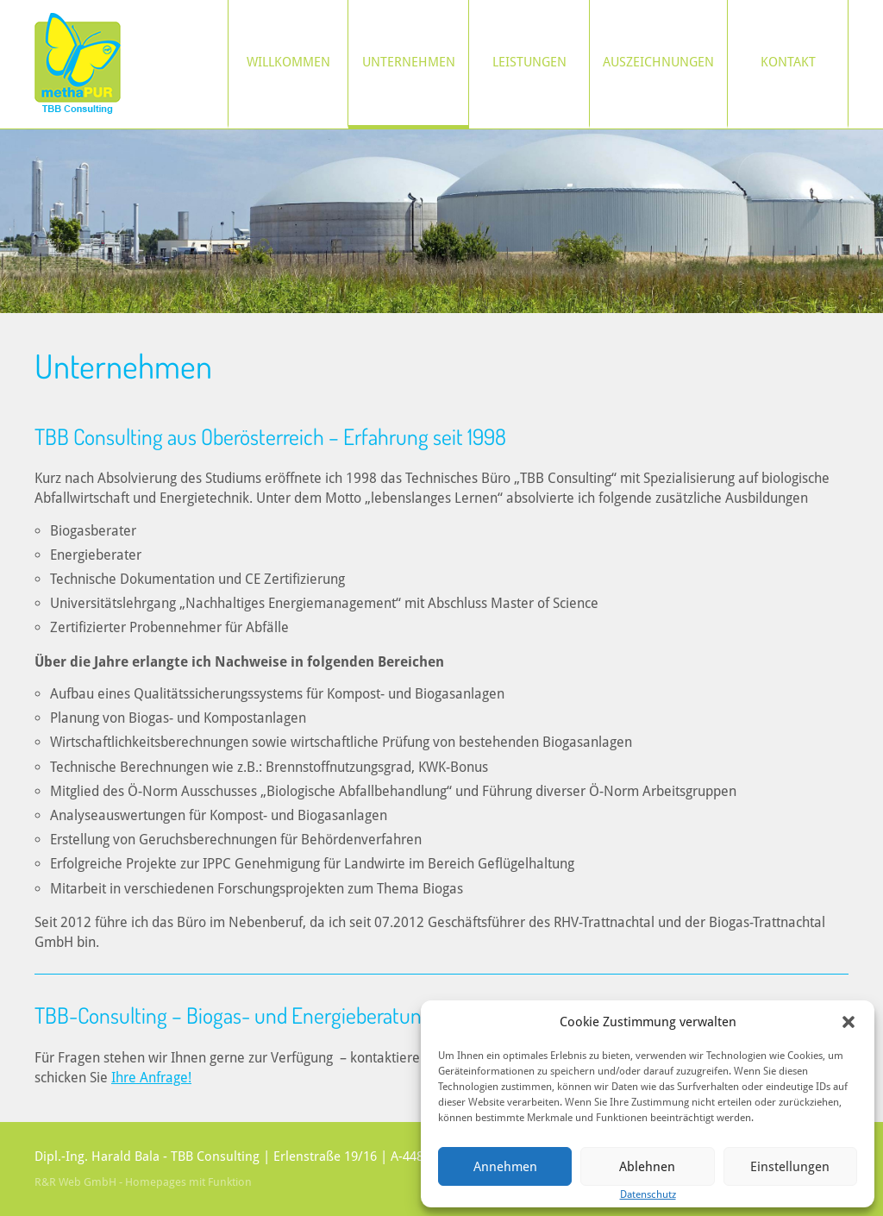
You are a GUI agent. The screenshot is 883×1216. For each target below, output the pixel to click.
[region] (441, 221)
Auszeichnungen (658, 62)
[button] (848, 1022)
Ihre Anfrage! (151, 1077)
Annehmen (505, 1167)
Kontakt (788, 62)
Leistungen (529, 62)
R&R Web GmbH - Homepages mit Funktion (143, 1181)
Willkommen (288, 62)
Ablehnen (647, 1167)
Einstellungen (790, 1167)
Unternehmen (408, 62)
